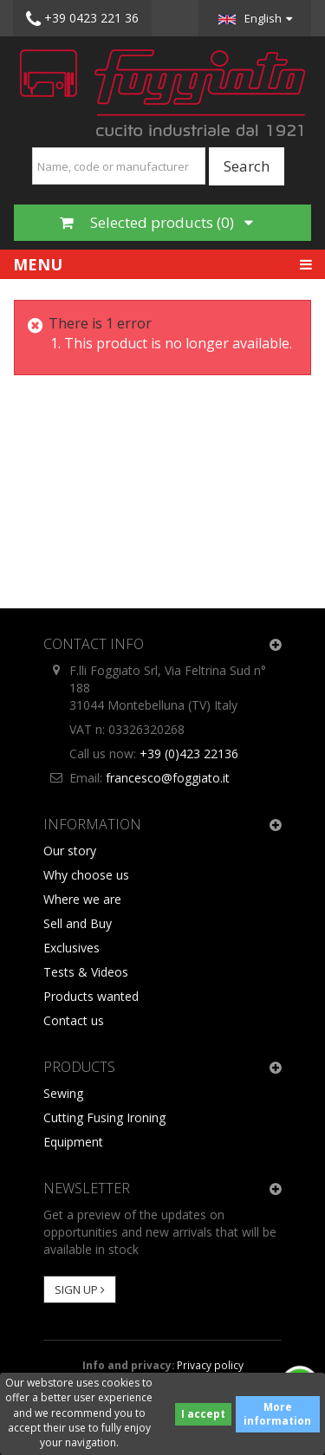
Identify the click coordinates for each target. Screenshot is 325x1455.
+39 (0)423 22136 (189, 753)
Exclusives (71, 947)
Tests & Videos (85, 972)
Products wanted (91, 996)
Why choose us (86, 875)
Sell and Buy (77, 923)
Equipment (73, 1141)
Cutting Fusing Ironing (104, 1117)
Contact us (73, 1020)
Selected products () (156, 222)
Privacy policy (210, 1365)
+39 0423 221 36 (82, 19)
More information (277, 1414)
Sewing (63, 1093)
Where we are (82, 899)
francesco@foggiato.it (168, 778)
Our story (69, 850)
